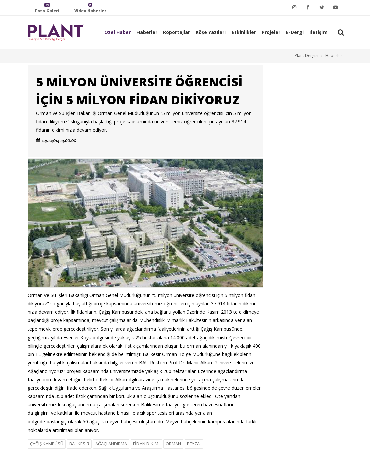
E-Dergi (295, 32)
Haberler (146, 32)
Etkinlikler (244, 32)
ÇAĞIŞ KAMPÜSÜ (46, 444)
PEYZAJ (194, 444)
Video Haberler (90, 8)
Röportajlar (176, 32)
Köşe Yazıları (211, 32)
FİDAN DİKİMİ (146, 444)
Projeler (271, 32)
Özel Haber (117, 32)
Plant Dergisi (306, 55)
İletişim (318, 32)
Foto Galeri (47, 8)
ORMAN (173, 444)
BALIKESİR (79, 444)
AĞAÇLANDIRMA (111, 444)
